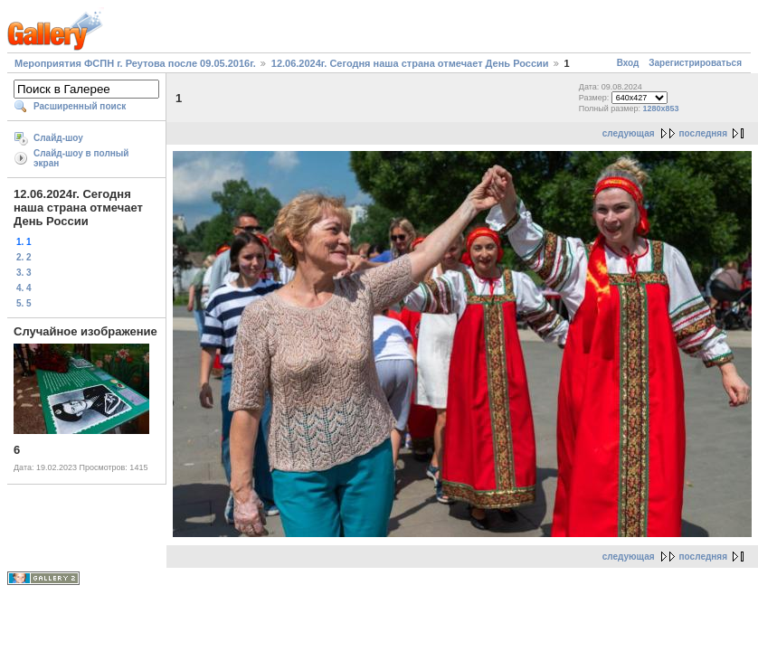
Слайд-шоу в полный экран (81, 158)
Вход (628, 63)
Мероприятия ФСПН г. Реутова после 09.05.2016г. (135, 63)
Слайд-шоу (58, 138)
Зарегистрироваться (695, 63)
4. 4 (24, 288)
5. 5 (24, 303)
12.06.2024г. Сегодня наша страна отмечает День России (410, 63)
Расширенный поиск (79, 106)
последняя (703, 133)
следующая (628, 133)
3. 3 (24, 273)
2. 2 (24, 257)
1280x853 (661, 108)
